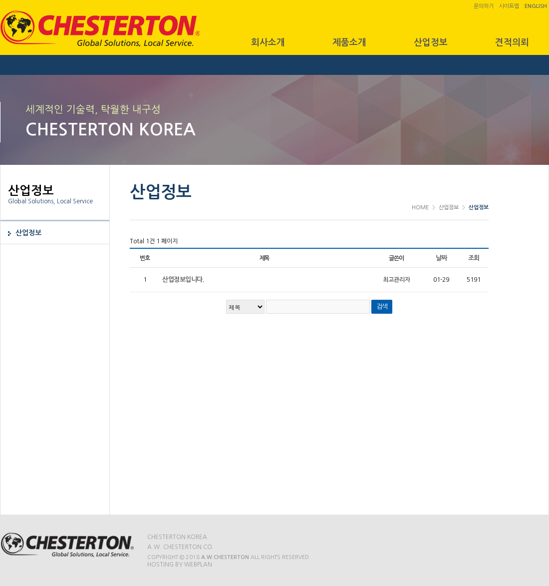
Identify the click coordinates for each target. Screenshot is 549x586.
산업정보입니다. (183, 279)
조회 (474, 258)
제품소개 (349, 42)
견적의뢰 (512, 42)
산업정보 (431, 42)
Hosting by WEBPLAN (179, 565)
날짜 (441, 258)
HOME (420, 207)
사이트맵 (509, 6)
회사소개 (268, 42)
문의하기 (484, 6)
